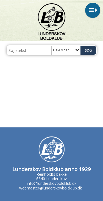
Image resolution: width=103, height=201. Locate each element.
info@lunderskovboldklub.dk (51, 183)
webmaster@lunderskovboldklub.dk (50, 188)
